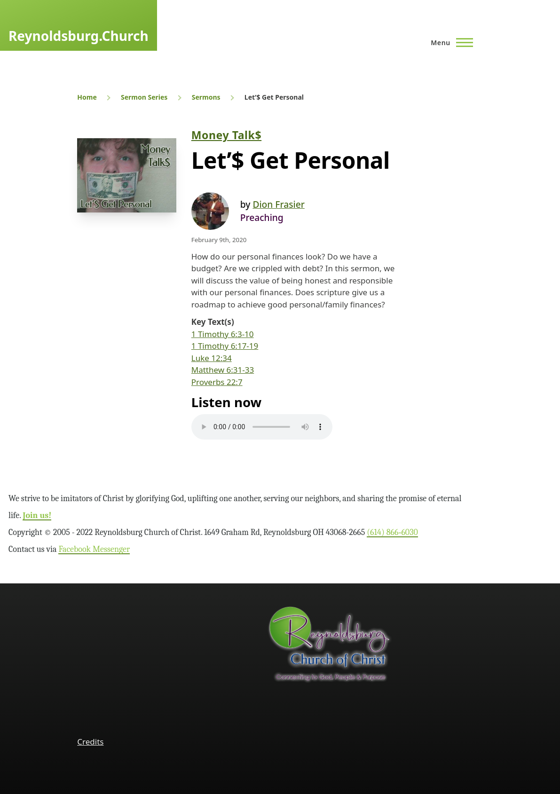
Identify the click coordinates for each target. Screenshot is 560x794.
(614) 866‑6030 (392, 532)
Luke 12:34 (211, 358)
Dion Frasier (278, 204)
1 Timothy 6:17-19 (225, 345)
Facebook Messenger (94, 549)
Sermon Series (144, 97)
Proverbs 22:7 (217, 382)
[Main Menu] (449, 42)
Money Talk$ (226, 134)
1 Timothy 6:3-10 (222, 334)
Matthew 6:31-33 (222, 369)
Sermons (206, 97)
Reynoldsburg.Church (78, 36)
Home (86, 97)
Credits (90, 741)
